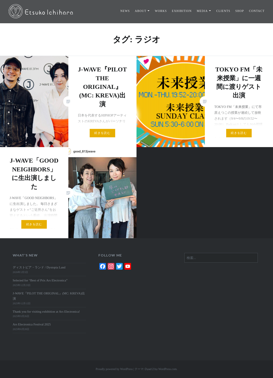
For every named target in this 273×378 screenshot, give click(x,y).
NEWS (125, 11)
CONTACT (257, 11)
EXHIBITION (182, 11)
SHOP (239, 11)
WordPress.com (167, 369)
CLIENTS (223, 11)
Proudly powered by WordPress (114, 369)
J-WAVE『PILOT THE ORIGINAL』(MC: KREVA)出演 (49, 295)
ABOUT (140, 11)
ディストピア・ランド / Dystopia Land (39, 267)
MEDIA (202, 11)
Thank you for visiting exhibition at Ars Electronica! (46, 311)
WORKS (161, 11)
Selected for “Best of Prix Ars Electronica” (40, 280)
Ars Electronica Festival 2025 (32, 324)
